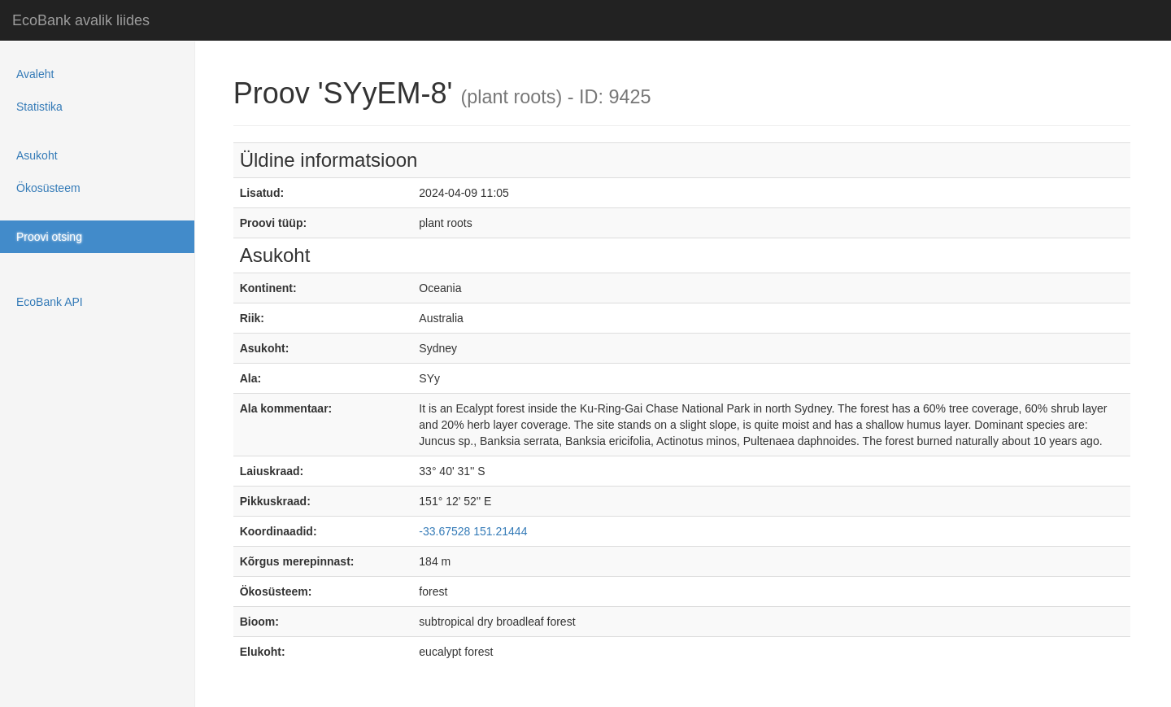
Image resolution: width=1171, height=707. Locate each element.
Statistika (39, 106)
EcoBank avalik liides (81, 20)
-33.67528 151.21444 (473, 531)
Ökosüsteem (48, 187)
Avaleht (35, 74)
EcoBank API (49, 301)
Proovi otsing (49, 236)
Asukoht (37, 155)
